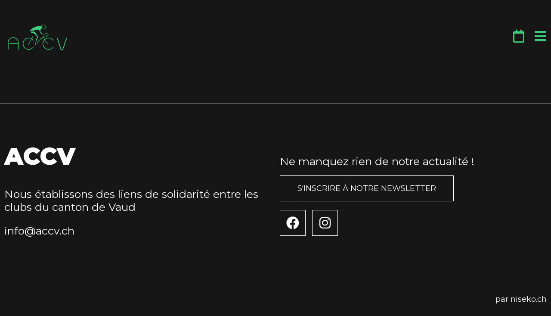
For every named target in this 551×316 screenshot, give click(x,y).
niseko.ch (529, 299)
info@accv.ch (39, 230)
